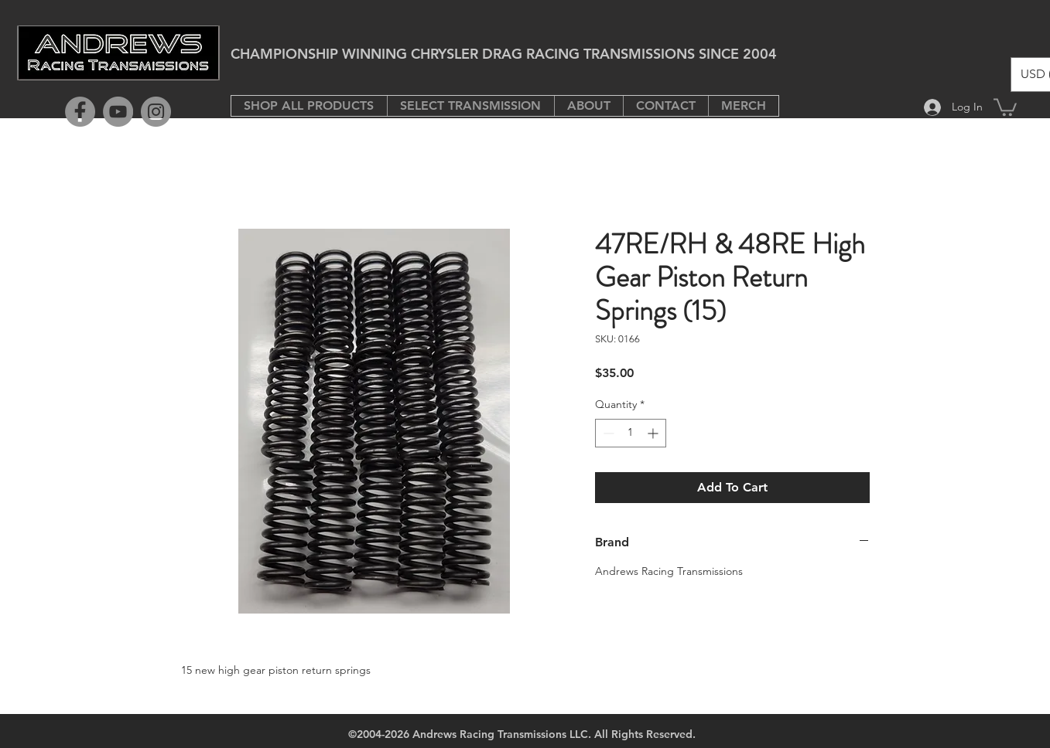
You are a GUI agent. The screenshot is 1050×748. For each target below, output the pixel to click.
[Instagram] (156, 112)
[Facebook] (80, 112)
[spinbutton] (631, 433)
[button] (470, 106)
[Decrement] (607, 433)
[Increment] (654, 433)
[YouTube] (118, 112)
